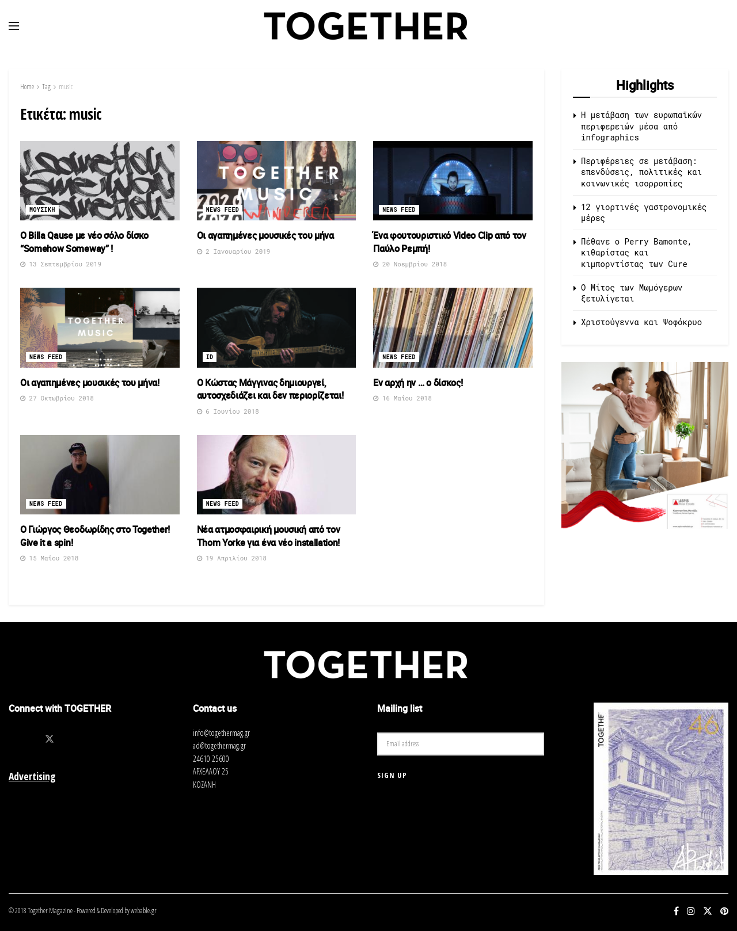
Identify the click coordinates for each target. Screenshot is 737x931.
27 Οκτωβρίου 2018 (57, 398)
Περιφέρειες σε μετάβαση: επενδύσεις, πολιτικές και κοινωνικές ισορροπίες (641, 172)
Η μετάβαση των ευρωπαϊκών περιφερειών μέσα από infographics (641, 126)
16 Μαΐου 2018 (402, 398)
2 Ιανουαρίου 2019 (234, 251)
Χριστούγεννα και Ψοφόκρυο (641, 321)
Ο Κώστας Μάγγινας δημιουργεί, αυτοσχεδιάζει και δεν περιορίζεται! (270, 389)
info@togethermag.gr (221, 732)
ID (210, 357)
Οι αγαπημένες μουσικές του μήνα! (89, 382)
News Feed (223, 209)
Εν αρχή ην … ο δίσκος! (417, 382)
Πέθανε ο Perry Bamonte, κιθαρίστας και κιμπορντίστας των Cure (636, 252)
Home (27, 86)
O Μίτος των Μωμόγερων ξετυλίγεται (631, 293)
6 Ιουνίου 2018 (228, 411)
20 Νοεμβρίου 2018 (410, 264)
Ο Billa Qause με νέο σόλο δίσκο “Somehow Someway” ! (84, 241)
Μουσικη (42, 209)
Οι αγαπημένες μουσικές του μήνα (265, 235)
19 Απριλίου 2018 (232, 558)
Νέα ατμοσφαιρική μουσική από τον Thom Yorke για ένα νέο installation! (268, 535)
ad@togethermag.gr (219, 745)
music (66, 86)
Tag (46, 86)
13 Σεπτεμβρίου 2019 (60, 264)
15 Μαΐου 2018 (49, 558)
